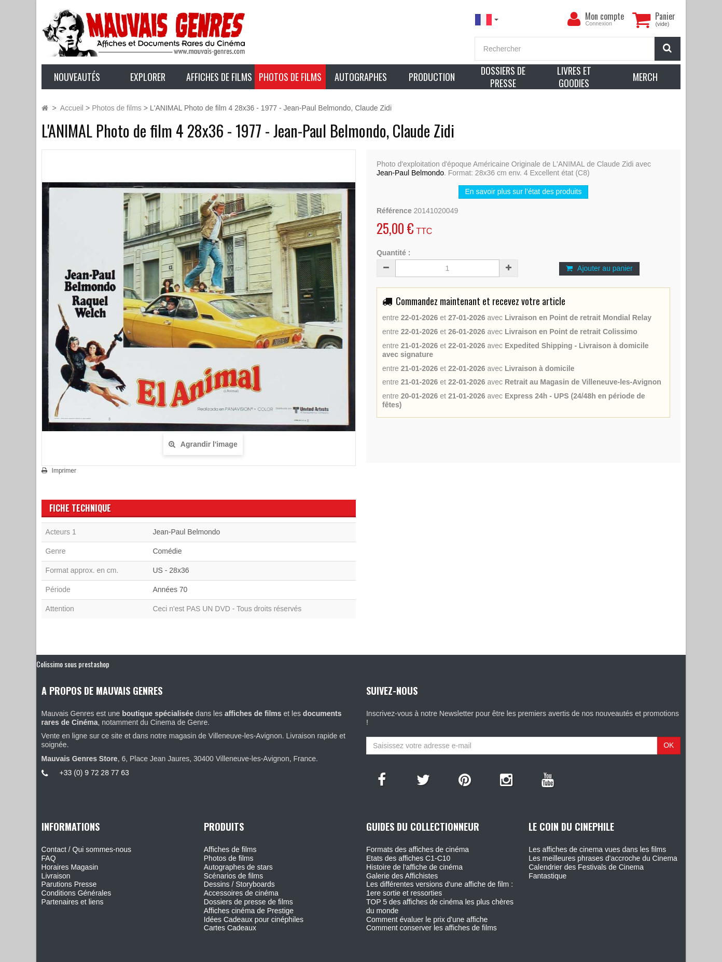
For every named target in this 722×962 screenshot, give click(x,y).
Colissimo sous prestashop (72, 663)
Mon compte (604, 16)
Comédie (167, 551)
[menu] (573, 19)
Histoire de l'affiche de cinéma (414, 867)
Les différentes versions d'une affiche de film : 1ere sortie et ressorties (439, 888)
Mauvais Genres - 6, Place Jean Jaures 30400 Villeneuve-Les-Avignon (384, 952)
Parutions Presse (69, 884)
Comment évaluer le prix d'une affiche (427, 919)
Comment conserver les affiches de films (431, 928)
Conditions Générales (76, 893)
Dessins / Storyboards (239, 884)
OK (668, 745)
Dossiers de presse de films (248, 902)
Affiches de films (230, 849)
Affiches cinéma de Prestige (249, 910)
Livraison (56, 876)
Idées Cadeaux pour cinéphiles (253, 919)
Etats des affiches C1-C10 (408, 858)
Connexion (598, 23)
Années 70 (169, 589)
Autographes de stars (238, 867)
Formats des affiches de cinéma (417, 849)
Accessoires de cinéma (241, 893)
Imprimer (64, 470)
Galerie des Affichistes (402, 876)
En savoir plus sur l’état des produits (523, 191)
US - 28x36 (170, 570)
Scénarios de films (233, 876)
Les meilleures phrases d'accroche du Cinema (603, 858)
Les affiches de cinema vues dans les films (597, 849)
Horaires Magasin (70, 867)
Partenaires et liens (72, 902)
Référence (394, 211)
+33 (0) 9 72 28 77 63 (94, 772)
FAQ (48, 858)
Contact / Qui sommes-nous (86, 849)
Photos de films (229, 858)
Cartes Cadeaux (230, 928)
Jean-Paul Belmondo (410, 173)
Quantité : (393, 253)
